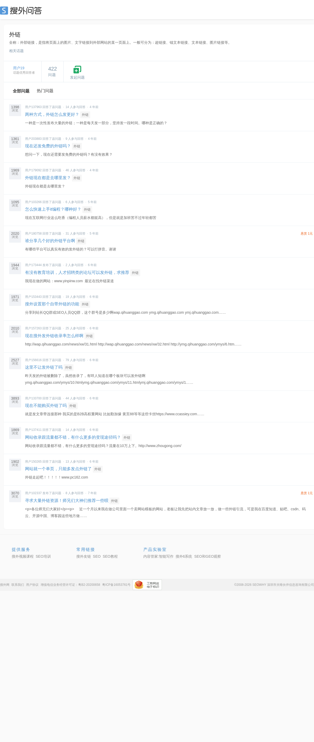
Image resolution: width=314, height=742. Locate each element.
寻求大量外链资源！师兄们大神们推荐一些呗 (66, 500)
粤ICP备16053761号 (116, 585)
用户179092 (33, 170)
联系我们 (17, 585)
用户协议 (32, 585)
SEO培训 (43, 556)
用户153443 (33, 297)
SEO (22, 10)
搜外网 (4, 585)
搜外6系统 (184, 556)
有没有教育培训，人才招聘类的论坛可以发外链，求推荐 (77, 272)
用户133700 (33, 398)
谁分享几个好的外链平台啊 (50, 240)
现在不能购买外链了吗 (46, 405)
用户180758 (33, 233)
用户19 (18, 68)
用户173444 (33, 265)
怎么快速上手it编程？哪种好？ (53, 209)
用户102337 (33, 493)
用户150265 (33, 461)
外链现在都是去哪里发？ (48, 177)
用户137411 (33, 430)
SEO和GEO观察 (207, 556)
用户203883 (33, 139)
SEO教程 (110, 556)
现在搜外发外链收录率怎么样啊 (54, 336)
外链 (85, 115)
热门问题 (45, 91)
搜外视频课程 (23, 556)
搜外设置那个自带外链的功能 (52, 304)
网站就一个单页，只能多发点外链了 (58, 469)
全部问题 (21, 91)
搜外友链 (83, 556)
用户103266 (33, 202)
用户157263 (33, 328)
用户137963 (33, 107)
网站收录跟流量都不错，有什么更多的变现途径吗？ (73, 437)
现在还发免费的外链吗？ (48, 146)
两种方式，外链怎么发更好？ (52, 114)
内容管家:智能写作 (158, 556)
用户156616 (33, 360)
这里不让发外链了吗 (44, 367)
